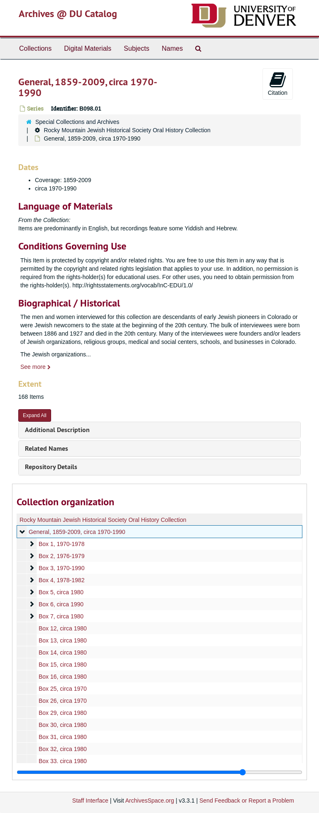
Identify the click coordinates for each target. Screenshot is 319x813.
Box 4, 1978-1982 (62, 580)
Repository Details (51, 466)
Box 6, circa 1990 (61, 604)
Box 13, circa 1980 (63, 640)
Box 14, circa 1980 (63, 652)
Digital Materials (87, 48)
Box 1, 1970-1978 (62, 544)
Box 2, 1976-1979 (62, 556)
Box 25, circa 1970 (63, 688)
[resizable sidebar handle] (159, 772)
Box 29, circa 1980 (63, 712)
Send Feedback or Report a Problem (246, 800)
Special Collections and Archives (77, 122)
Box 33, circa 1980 (63, 761)
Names (172, 48)
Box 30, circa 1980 (63, 725)
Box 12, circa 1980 (63, 628)
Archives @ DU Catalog (68, 13)
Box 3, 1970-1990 (62, 568)
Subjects (136, 48)
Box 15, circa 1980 (63, 664)
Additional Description (57, 429)
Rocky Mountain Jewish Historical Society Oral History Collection (127, 130)
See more (35, 366)
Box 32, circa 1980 (63, 749)
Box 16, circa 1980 (63, 676)
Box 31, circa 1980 (63, 737)
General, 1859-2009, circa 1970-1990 (77, 532)
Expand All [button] (35, 415)
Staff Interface (90, 800)
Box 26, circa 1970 (63, 700)
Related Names (46, 448)
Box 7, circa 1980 (61, 616)
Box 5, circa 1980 (61, 592)
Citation (277, 83)
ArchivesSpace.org (149, 800)
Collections (35, 48)
